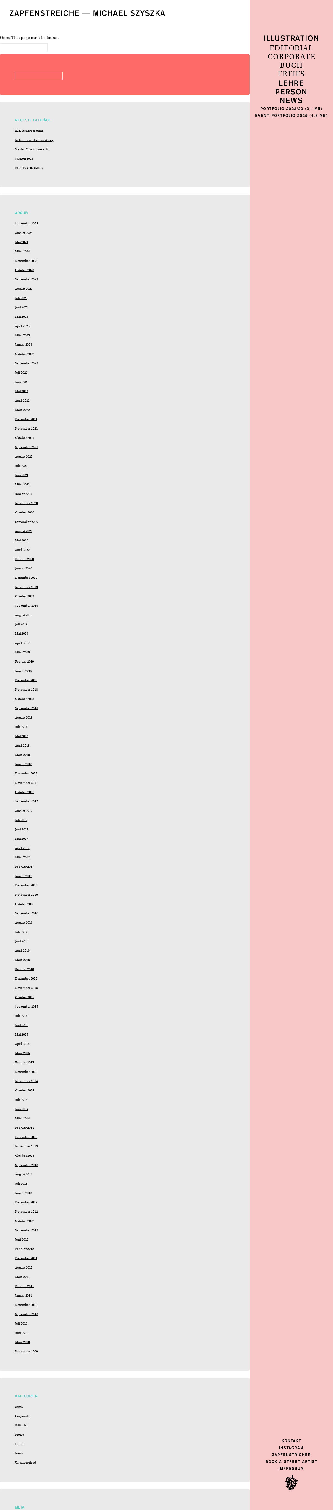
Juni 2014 (21, 1109)
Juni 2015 (21, 1025)
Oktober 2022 (24, 354)
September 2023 (26, 279)
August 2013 (23, 1174)
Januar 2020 (23, 568)
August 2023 (23, 289)
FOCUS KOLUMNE (29, 168)
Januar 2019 (23, 671)
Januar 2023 (23, 345)
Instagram (291, 1447)
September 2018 (26, 708)
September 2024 (26, 223)
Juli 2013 (21, 1184)
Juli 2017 (21, 820)
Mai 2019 (21, 634)
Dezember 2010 (26, 1305)
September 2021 (26, 447)
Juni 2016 (21, 941)
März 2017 (22, 857)
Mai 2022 (21, 391)
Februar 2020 (24, 559)
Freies (291, 74)
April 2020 (22, 550)
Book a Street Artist (291, 1461)
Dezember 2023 (26, 261)
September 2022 (26, 363)
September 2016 (26, 913)
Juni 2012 (21, 1239)
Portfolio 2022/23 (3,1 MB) (291, 108)
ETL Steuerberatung (29, 131)
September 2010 (26, 1314)
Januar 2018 (23, 764)
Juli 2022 (21, 373)
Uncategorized (25, 1463)
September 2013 (26, 1165)
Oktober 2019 (24, 596)
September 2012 (26, 1230)
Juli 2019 (21, 624)
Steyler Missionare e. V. (32, 149)
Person (291, 92)
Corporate (291, 57)
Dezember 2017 (26, 773)
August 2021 (23, 456)
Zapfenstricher (291, 1454)
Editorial (291, 48)
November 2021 (26, 428)
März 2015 (22, 1053)
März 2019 (22, 652)
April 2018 (22, 745)
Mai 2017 (21, 839)
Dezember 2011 (26, 1258)
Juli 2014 (21, 1100)
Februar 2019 (24, 662)
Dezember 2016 (26, 885)
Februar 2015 (24, 1062)
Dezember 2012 (26, 1202)
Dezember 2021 (26, 419)
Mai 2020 (21, 540)
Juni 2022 (21, 382)
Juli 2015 (21, 1016)
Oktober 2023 (24, 270)
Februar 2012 (24, 1249)
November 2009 (26, 1351)
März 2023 (22, 335)
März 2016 (22, 960)
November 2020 (26, 503)
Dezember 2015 (26, 978)
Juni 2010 (21, 1333)
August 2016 (23, 923)
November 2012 (26, 1212)
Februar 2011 (24, 1286)
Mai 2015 (21, 1034)
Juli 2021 (21, 466)
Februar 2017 (24, 867)
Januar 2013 (23, 1193)
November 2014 (26, 1081)
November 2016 (26, 895)
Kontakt (291, 1441)
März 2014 (22, 1118)
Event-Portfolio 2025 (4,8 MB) (291, 115)
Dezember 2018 (26, 680)
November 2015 (26, 988)
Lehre (291, 83)
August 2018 (23, 717)
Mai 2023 (21, 317)
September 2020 (26, 522)
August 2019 (23, 615)
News (291, 101)
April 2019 (22, 643)
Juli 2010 (21, 1323)
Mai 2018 (21, 736)
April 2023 (22, 326)
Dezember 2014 (26, 1072)
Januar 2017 (23, 876)
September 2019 (26, 606)
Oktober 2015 (24, 997)
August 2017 (23, 811)
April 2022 (22, 400)
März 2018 (22, 755)
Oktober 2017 (24, 792)
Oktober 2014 (24, 1090)
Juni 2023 (21, 307)
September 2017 (26, 801)
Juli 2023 (21, 298)
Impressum (291, 1468)
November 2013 (26, 1146)
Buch (291, 65)
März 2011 (22, 1277)
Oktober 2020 (24, 512)
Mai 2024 (21, 242)
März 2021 (22, 484)
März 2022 (22, 410)
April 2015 (22, 1044)
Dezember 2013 (26, 1137)
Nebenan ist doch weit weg (34, 140)
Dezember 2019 (26, 578)
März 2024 (22, 251)
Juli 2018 (21, 727)
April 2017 (22, 848)
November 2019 (26, 587)
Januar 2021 (23, 494)
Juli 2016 (21, 932)
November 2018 (26, 689)
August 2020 (23, 531)
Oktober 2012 (24, 1221)
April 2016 (22, 951)
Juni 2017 (21, 829)
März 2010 (22, 1342)
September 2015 (26, 1006)
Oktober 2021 (24, 438)
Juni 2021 (21, 475)
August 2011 (23, 1267)
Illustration (291, 38)
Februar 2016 (24, 969)
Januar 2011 (23, 1295)
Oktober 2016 (24, 904)
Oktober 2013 (24, 1156)
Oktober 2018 (24, 699)
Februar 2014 (24, 1128)
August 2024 (23, 233)
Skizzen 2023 (24, 159)
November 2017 (26, 783)
